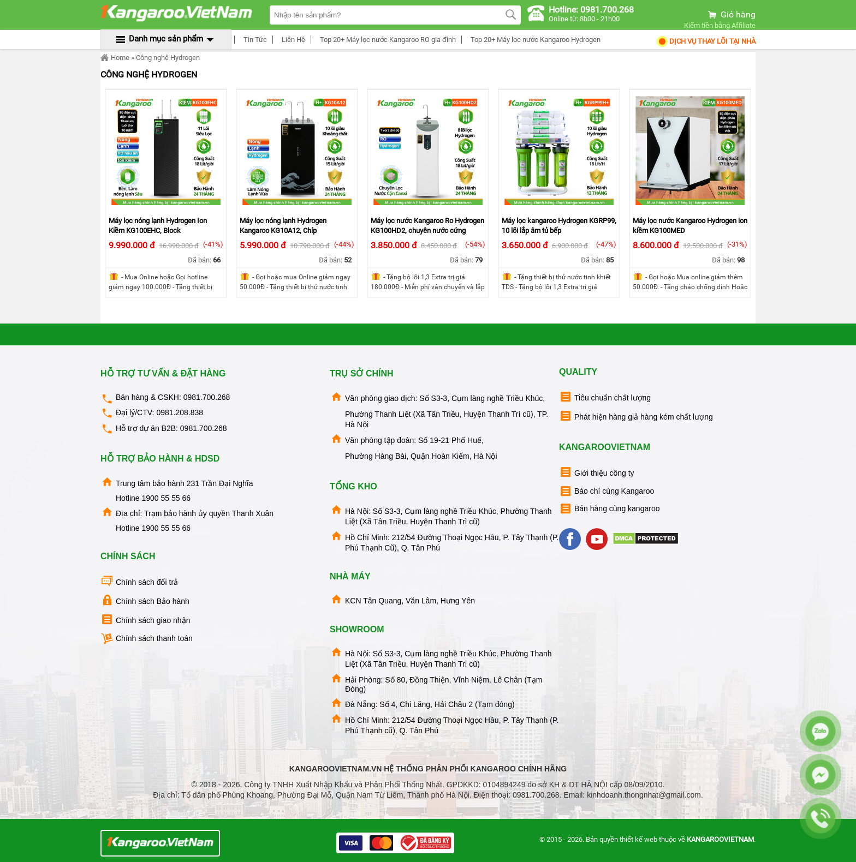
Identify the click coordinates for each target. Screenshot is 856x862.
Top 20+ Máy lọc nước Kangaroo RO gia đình (386, 39)
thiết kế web (638, 839)
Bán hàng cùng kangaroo (609, 509)
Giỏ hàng (731, 14)
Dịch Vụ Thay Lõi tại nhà (706, 41)
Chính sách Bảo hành (144, 600)
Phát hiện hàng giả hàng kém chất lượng (636, 416)
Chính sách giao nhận (145, 619)
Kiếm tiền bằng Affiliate (720, 25)
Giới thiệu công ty (596, 472)
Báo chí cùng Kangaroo (606, 491)
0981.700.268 (206, 397)
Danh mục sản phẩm (166, 39)
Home (114, 57)
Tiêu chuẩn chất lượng (605, 397)
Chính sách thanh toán (146, 638)
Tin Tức (253, 39)
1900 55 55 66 (166, 498)
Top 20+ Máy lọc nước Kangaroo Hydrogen (534, 39)
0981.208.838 (179, 412)
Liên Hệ (291, 39)
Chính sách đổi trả (139, 581)
